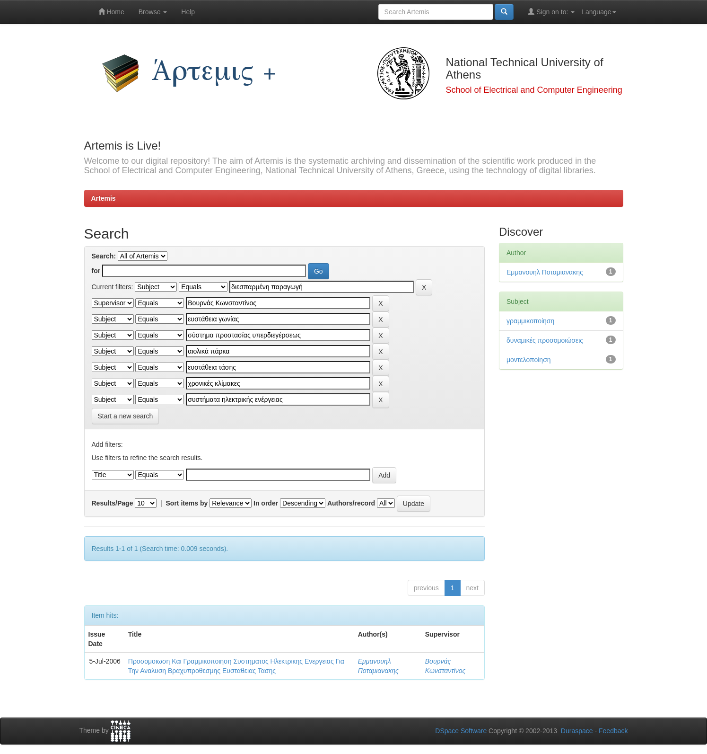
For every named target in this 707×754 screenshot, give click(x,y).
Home (111, 12)
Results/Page (112, 503)
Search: (104, 256)
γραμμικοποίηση (530, 321)
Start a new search (125, 416)
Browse (153, 12)
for (96, 271)
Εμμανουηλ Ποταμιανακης (544, 272)
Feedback (613, 731)
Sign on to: (551, 12)
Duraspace (577, 731)
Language (599, 12)
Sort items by (187, 503)
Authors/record (351, 503)
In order (265, 503)
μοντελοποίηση (528, 360)
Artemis (103, 198)
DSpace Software (461, 731)
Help (188, 12)
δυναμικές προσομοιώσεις (544, 340)
